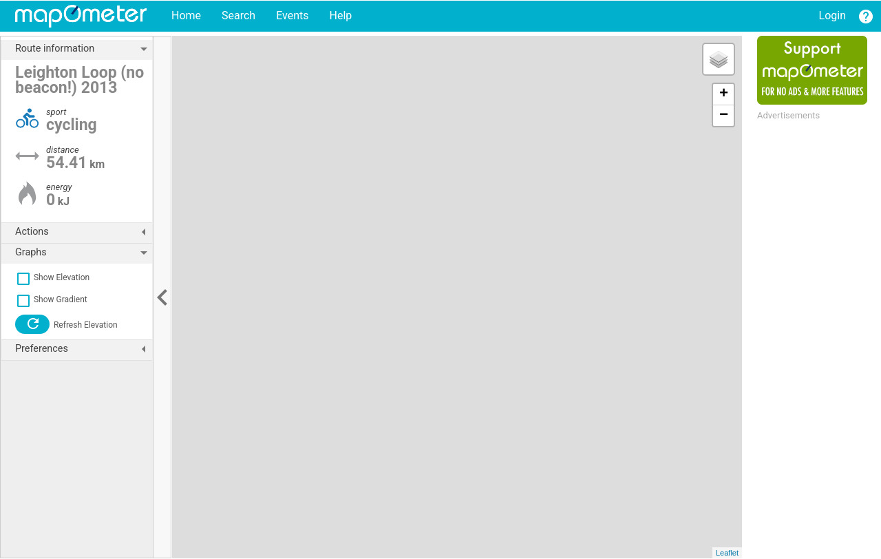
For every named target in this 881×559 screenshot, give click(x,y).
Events (292, 15)
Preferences (83, 349)
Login (832, 15)
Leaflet (727, 553)
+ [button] (723, 94)
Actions (83, 232)
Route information (83, 49)
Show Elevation (52, 277)
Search (238, 15)
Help (340, 15)
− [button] (723, 115)
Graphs (83, 252)
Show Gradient (51, 299)
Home (186, 15)
